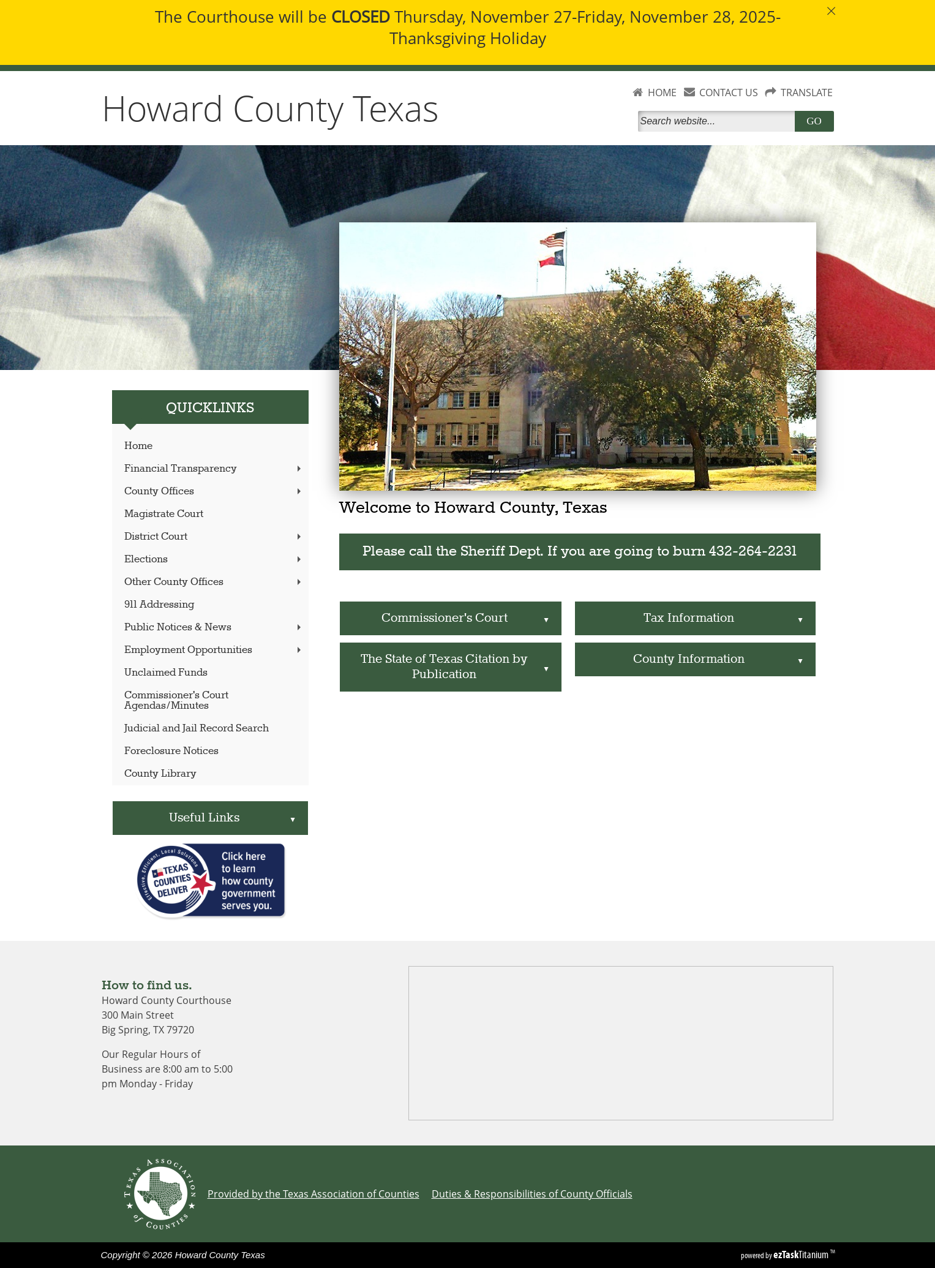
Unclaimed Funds (166, 672)
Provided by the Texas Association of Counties (313, 1194)
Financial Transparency (213, 468)
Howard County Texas (270, 108)
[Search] (719, 121)
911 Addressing (159, 604)
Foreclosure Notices (171, 751)
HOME (662, 92)
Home (138, 446)
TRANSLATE (807, 92)
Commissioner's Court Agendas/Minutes (176, 700)
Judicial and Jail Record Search (196, 728)
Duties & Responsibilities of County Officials (532, 1194)
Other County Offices (213, 582)
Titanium (801, 1254)
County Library (160, 774)
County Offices (213, 491)
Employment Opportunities (213, 650)
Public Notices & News (213, 627)
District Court (213, 536)
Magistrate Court (163, 514)
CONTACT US (728, 92)
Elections (213, 559)
